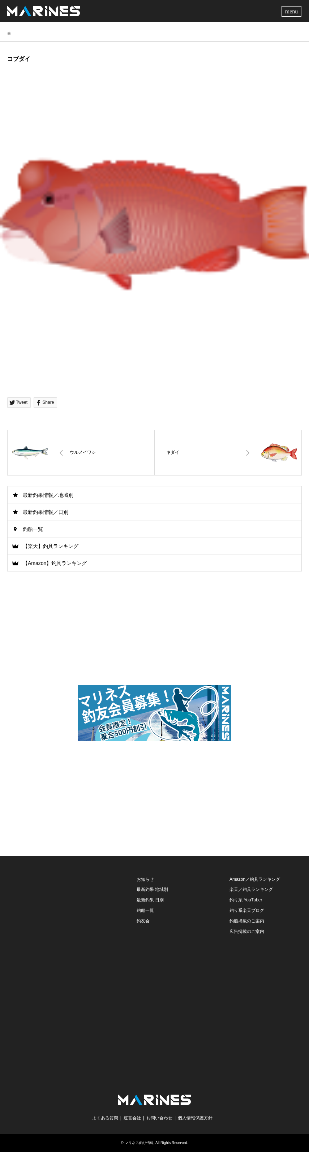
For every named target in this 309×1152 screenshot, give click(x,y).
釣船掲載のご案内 (246, 920)
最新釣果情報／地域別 (48, 495)
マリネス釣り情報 (139, 1143)
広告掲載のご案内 (246, 931)
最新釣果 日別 (150, 899)
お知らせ (145, 879)
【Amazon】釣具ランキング (55, 563)
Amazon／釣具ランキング (254, 879)
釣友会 (143, 920)
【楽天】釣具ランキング (50, 546)
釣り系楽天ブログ (246, 910)
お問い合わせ (159, 1117)
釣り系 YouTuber (245, 899)
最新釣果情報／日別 (45, 512)
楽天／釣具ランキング (251, 889)
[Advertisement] (154, 796)
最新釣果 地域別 (152, 889)
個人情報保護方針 (195, 1117)
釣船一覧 (33, 529)
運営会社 (132, 1117)
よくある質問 (105, 1117)
